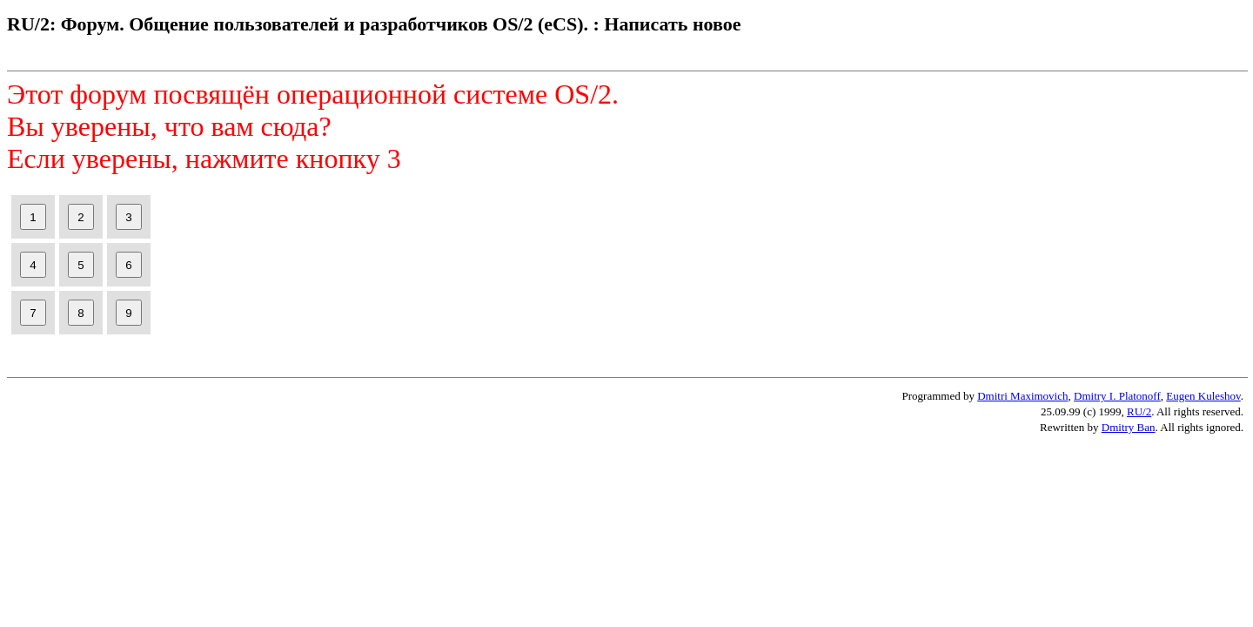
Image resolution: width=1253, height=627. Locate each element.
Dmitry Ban (1129, 427)
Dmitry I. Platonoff (1117, 395)
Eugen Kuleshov (1203, 395)
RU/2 (1139, 411)
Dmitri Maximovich (1022, 395)
